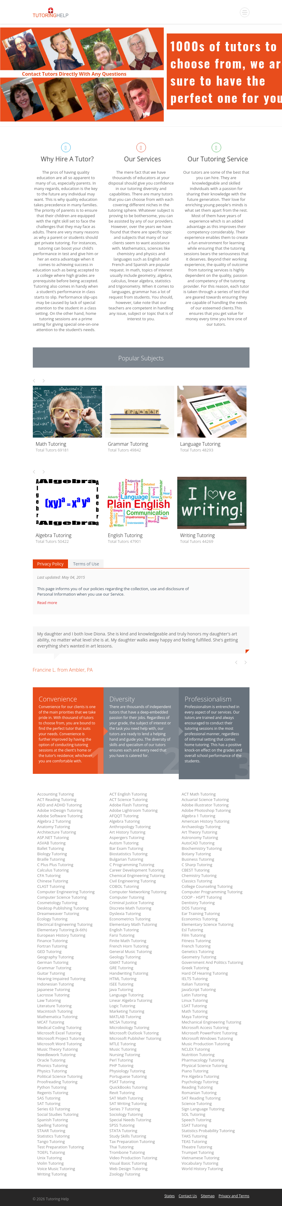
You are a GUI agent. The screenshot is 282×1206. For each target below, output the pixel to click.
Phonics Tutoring (52, 1065)
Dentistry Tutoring (198, 902)
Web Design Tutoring (128, 1168)
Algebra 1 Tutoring (198, 815)
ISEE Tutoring (122, 984)
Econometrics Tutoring (130, 919)
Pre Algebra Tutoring (200, 1076)
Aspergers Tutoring (127, 837)
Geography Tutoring (55, 957)
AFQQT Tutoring (124, 815)
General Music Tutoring (131, 951)
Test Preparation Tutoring (60, 1147)
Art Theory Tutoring (199, 832)
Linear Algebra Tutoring (131, 1000)
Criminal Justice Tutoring (132, 902)
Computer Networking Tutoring (138, 891)
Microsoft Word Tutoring (59, 1043)
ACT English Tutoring (128, 794)
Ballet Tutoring (50, 848)
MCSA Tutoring (123, 1022)
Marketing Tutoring (127, 1011)
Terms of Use (86, 564)
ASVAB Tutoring (51, 843)
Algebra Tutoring (125, 821)
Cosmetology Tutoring (57, 902)
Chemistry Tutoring (199, 875)
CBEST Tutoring (196, 870)
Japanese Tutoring (53, 989)
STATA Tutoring (123, 1130)
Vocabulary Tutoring (200, 1163)
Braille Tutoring (51, 859)
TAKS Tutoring (194, 1136)
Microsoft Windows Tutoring (207, 1038)
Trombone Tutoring (127, 1152)
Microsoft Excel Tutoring (59, 1033)
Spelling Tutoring (52, 1125)
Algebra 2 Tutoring (54, 821)
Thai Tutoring (122, 1147)
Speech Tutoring (196, 1119)
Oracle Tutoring (51, 1060)
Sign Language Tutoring (203, 1109)
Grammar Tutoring (54, 967)
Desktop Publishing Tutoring (63, 908)
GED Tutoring (49, 951)
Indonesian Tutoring (55, 984)
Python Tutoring (52, 1087)
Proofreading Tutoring (57, 1081)
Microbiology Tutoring (130, 1027)
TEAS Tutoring (194, 1141)
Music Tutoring (123, 1049)
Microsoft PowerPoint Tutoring (209, 1033)
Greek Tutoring (195, 967)
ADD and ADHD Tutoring (59, 805)
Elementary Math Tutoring (133, 924)
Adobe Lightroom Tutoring (134, 810)
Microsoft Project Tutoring (61, 1038)
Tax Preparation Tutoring (132, 1141)
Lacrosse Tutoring (53, 995)
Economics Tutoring (200, 919)
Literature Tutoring (54, 1005)
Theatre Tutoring (197, 1147)
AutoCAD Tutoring (198, 843)
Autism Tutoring (124, 843)
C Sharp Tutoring (197, 864)
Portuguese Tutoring (128, 1076)
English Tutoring (124, 929)
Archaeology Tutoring (201, 826)
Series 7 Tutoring (125, 1109)
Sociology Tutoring (126, 1114)
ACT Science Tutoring (129, 799)
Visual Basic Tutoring (128, 1163)
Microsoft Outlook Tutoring (134, 1033)
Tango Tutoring (51, 1141)
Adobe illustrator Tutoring (205, 805)
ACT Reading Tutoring (56, 799)
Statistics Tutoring (53, 1136)
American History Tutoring (206, 821)
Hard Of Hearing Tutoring (205, 973)
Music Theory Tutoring (57, 1049)
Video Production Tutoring (133, 1157)
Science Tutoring (197, 1103)
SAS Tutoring (48, 1098)
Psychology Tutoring (200, 1081)
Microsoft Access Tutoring (205, 1027)
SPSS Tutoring (122, 1125)
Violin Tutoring (50, 1163)
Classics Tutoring (197, 881)
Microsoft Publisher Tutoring (135, 1038)
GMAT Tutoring (123, 962)
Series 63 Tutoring (53, 1109)
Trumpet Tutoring (198, 1152)
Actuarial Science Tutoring (205, 799)
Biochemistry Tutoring (202, 848)
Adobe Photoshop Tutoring (206, 810)
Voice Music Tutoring (56, 1168)
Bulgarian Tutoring (126, 859)
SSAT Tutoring (194, 1125)
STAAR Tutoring (51, 1130)
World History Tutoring (202, 1168)
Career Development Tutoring (137, 870)
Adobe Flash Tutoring (129, 805)
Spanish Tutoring (52, 1119)
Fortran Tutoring (52, 946)
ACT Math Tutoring (199, 794)
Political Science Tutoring (59, 1076)
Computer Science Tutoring (62, 897)
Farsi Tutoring (122, 935)
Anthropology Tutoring (130, 826)
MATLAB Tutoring (125, 1016)
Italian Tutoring (195, 984)
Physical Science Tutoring (205, 1065)
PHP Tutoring (122, 1065)
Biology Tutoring (52, 853)
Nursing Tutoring (125, 1054)
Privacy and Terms (233, 1195)
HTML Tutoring (123, 978)
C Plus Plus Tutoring (55, 864)
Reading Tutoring (197, 1087)
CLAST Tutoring (51, 886)
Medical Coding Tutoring (59, 1027)
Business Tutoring (198, 859)
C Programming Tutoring (132, 864)
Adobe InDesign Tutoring (59, 810)
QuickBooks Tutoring (128, 1087)
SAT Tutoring (48, 1103)
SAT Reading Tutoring (201, 1098)
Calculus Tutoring (53, 870)
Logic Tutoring (122, 1005)
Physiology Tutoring (127, 1071)
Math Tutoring (195, 1011)
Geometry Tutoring (199, 957)
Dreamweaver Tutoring (58, 913)
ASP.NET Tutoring (53, 837)
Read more (47, 602)
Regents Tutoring (52, 1092)
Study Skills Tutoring (128, 1136)
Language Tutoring (127, 995)
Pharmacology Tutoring (203, 1060)
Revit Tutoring (122, 1092)
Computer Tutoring (127, 897)
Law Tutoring (49, 1000)
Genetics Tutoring (198, 951)
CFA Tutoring (49, 875)
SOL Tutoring (194, 1114)
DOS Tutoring (194, 908)
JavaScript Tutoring (199, 989)
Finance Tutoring (52, 940)
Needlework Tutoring (56, 1054)
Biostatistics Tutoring (129, 853)
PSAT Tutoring (122, 1081)
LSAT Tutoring (194, 1005)
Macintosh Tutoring (55, 1011)
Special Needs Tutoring (130, 1119)
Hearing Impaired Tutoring (61, 978)
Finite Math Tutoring (128, 940)
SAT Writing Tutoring (128, 1103)
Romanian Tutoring (199, 1092)
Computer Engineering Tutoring (66, 891)
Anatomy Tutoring (53, 826)
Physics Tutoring (52, 1071)
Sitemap (208, 1195)
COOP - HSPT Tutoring (202, 897)
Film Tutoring (194, 935)
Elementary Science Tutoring (208, 924)
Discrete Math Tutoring (130, 908)
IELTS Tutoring (195, 978)
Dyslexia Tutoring (125, 913)
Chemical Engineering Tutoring (137, 875)
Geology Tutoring (125, 957)
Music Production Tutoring (206, 1043)
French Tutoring (196, 946)
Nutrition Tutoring (198, 1054)
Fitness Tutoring (196, 940)
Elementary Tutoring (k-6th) (62, 929)
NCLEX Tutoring (196, 1049)
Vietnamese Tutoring (201, 1157)
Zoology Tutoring (125, 1174)
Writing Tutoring (52, 1174)
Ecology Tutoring (52, 919)
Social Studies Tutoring (58, 1114)
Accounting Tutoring (55, 794)
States (169, 1195)
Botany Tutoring (196, 853)
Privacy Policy (50, 564)
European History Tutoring (61, 935)
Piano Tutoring (195, 1071)
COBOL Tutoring (124, 886)
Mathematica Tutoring (57, 1016)
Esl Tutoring (192, 929)
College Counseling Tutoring (207, 886)
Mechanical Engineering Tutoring (211, 1022)
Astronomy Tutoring (200, 837)
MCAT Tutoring (50, 1022)
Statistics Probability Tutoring (208, 1130)
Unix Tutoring (49, 1157)
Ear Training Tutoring (201, 913)
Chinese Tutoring (52, 881)
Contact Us (188, 1195)
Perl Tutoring (121, 1060)
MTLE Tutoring (123, 1043)
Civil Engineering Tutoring (133, 881)
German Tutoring (53, 962)
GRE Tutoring (121, 967)
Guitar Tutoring (51, 973)
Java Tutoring (121, 989)
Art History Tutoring (127, 832)
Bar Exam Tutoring (126, 848)
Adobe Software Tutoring (60, 815)
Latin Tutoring (194, 995)
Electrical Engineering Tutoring (65, 924)
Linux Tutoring (195, 1000)
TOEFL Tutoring (51, 1152)
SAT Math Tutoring (126, 1098)
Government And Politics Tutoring (212, 962)
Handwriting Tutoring (129, 973)
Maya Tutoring (195, 1016)
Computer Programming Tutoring (212, 891)
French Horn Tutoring (129, 946)
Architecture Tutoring (56, 832)
